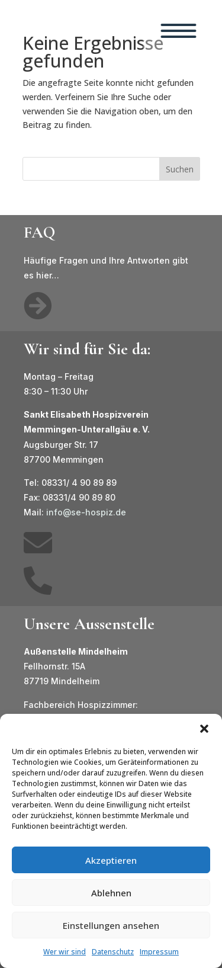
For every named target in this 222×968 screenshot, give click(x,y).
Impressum (159, 952)
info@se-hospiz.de (86, 512)
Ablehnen (111, 893)
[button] (204, 729)
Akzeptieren (111, 860)
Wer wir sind (64, 952)
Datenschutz (113, 952)
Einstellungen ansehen (111, 925)
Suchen (180, 169)
